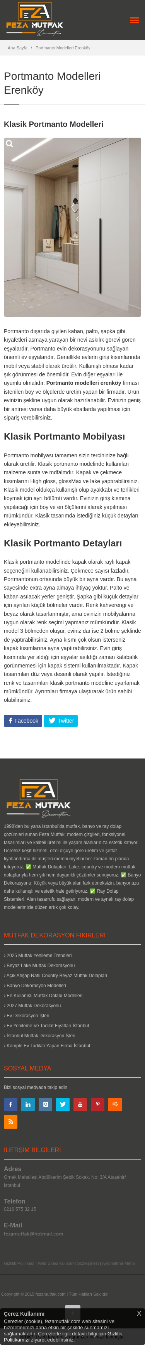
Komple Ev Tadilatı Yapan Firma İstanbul (47, 1045)
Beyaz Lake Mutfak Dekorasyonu (39, 965)
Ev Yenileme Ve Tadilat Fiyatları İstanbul (46, 1025)
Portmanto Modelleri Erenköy (63, 48)
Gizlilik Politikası (19, 1263)
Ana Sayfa (17, 48)
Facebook (25, 721)
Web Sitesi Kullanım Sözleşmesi (68, 1263)
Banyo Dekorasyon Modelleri (35, 985)
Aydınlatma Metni (118, 1263)
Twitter (65, 721)
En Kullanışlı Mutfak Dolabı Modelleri (43, 995)
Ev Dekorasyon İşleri (26, 1015)
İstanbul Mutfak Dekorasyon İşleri (39, 1035)
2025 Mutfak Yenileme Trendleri (38, 955)
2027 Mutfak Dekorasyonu (32, 1005)
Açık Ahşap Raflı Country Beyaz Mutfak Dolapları (55, 975)
